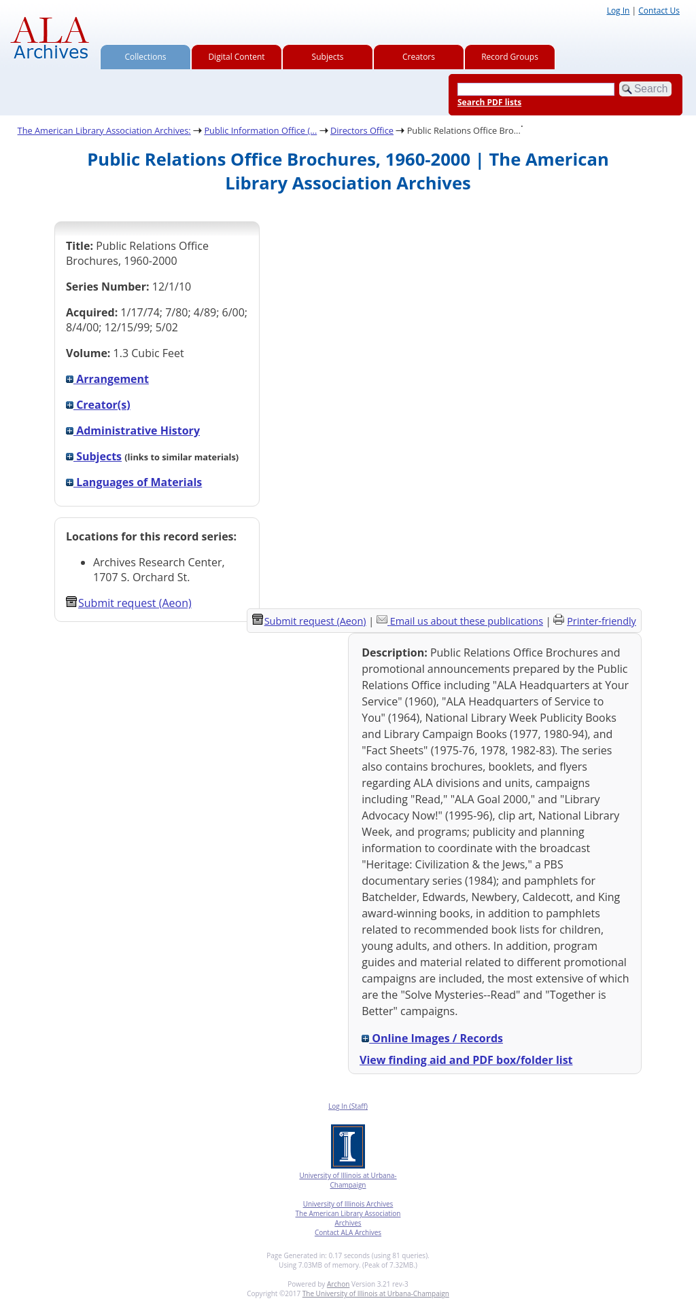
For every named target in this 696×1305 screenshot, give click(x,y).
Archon (338, 1284)
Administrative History (133, 430)
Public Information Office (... (260, 130)
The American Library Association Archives (348, 1218)
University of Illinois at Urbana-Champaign (347, 1180)
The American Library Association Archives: (104, 130)
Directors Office (362, 130)
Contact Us (659, 10)
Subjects (328, 56)
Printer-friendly (601, 620)
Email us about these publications (466, 620)
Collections (146, 56)
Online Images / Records (432, 1038)
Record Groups (509, 56)
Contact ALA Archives (348, 1232)
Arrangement (107, 378)
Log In (618, 10)
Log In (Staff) (348, 1106)
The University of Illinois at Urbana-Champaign (375, 1293)
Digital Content (236, 56)
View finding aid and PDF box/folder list (466, 1059)
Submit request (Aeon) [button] (129, 602)
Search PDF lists (489, 102)
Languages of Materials (134, 482)
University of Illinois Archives (348, 1204)
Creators (418, 56)
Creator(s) (98, 404)
